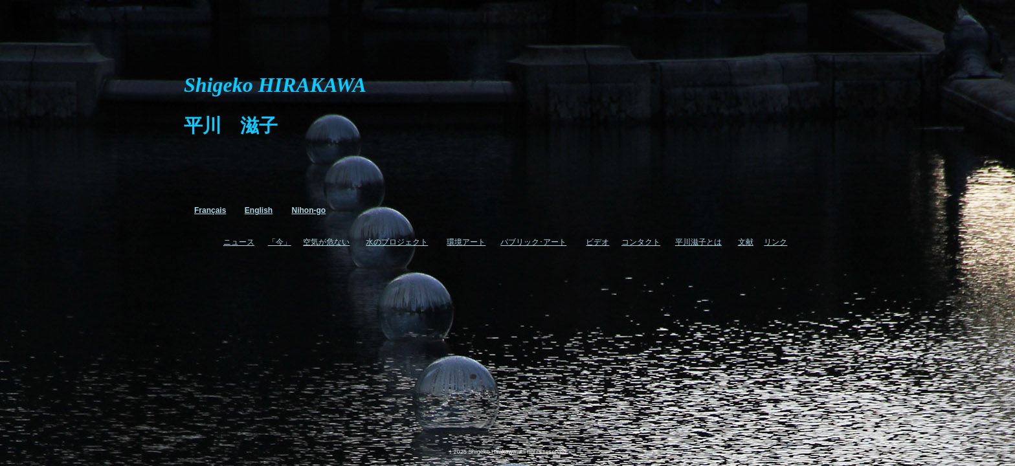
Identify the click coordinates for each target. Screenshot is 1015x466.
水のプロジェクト (397, 242)
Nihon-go (309, 210)
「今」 (279, 242)
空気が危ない (326, 242)
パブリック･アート (533, 242)
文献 (745, 242)
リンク (775, 242)
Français (210, 210)
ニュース (238, 242)
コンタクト (640, 242)
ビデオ (597, 242)
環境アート (466, 242)
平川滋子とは (698, 242)
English (259, 210)
